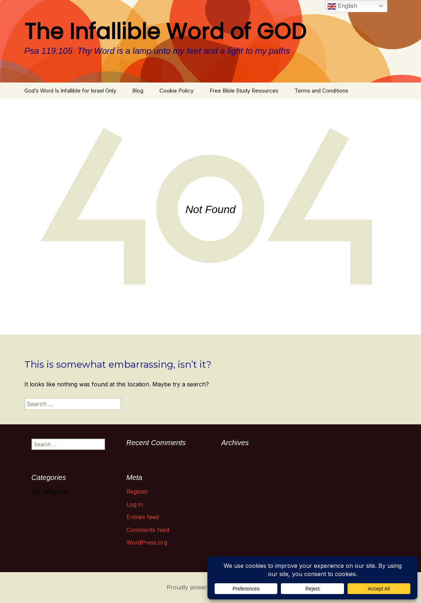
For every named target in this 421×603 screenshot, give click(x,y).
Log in (134, 504)
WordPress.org (146, 542)
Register (137, 491)
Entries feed (142, 516)
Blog (137, 90)
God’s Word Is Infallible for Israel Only (70, 90)
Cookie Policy (176, 90)
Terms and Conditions (321, 90)
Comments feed (147, 529)
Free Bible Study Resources (244, 90)
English (342, 6)
